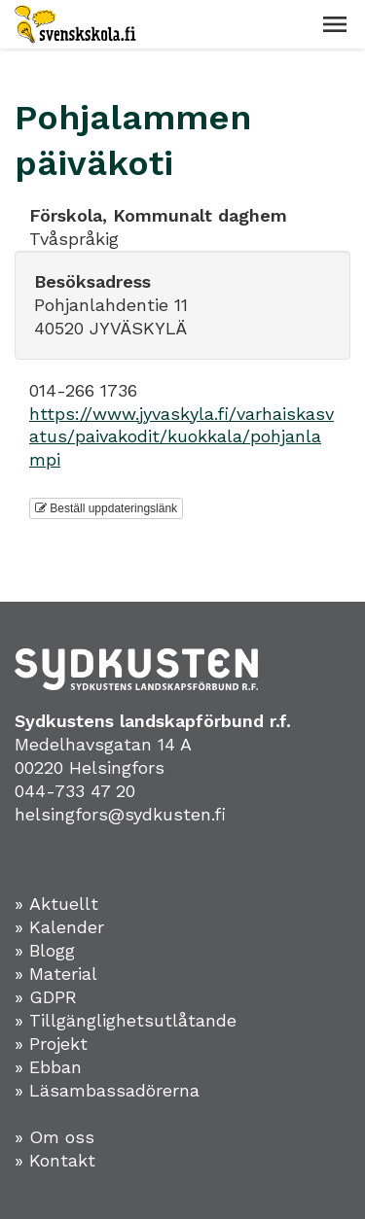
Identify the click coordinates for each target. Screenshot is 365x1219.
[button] (334, 24)
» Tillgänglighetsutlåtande (126, 1020)
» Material (56, 973)
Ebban (55, 1067)
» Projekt (51, 1043)
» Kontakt (55, 1160)
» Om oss (54, 1137)
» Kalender (59, 927)
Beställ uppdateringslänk (106, 508)
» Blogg (45, 950)
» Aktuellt (56, 903)
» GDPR (46, 997)
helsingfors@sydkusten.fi (120, 814)
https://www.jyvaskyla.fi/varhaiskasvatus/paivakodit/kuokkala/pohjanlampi (181, 436)
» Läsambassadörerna (107, 1090)
